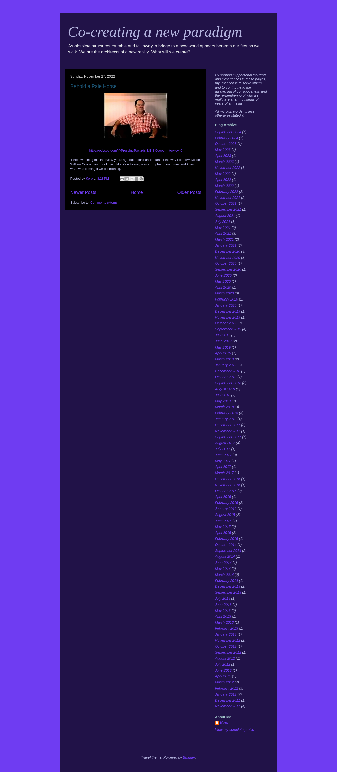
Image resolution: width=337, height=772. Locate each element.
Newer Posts (83, 192)
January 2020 (226, 305)
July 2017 (222, 449)
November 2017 (227, 431)
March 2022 (224, 186)
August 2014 (225, 556)
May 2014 (223, 569)
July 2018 (222, 395)
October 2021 (226, 203)
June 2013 (223, 605)
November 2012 (227, 640)
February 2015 (226, 539)
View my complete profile (234, 729)
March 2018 (224, 407)
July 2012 (222, 664)
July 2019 (222, 335)
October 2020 (226, 263)
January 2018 (226, 419)
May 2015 (223, 527)
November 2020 (227, 257)
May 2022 (223, 173)
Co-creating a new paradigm (155, 31)
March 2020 (224, 293)
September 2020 (228, 269)
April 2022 (223, 180)
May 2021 (223, 228)
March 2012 (224, 682)
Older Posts (189, 192)
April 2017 (223, 467)
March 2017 (224, 473)
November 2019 (227, 317)
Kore (224, 723)
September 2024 (228, 132)
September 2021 (228, 209)
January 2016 (226, 509)
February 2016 (226, 503)
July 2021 (222, 222)
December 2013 (227, 586)
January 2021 (226, 245)
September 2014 (228, 551)
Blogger (189, 757)
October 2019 (226, 323)
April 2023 (223, 156)
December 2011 (227, 700)
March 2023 (224, 162)
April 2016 (223, 497)
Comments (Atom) (103, 202)
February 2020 (226, 299)
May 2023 (223, 150)
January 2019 (226, 365)
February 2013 (226, 628)
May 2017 (223, 461)
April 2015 (223, 533)
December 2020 (227, 251)
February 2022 (226, 192)
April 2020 (223, 287)
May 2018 (223, 401)
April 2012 (223, 676)
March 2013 (224, 622)
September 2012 (228, 652)
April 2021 (223, 233)
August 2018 (225, 389)
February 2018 (226, 413)
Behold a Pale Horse (93, 86)
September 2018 (228, 383)
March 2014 (224, 575)
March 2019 (224, 359)
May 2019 (223, 347)
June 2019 (223, 341)
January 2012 (226, 694)
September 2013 (228, 592)
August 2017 (225, 443)
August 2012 (225, 658)
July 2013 (222, 598)
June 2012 (223, 670)
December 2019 (227, 311)
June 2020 (223, 275)
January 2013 (226, 634)
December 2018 (227, 371)
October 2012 (226, 646)
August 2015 (225, 515)
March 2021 (224, 239)
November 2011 (227, 706)
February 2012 (226, 688)
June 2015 (223, 521)
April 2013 (223, 616)
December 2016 (227, 479)
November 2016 (227, 485)
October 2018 (226, 377)
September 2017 (228, 437)
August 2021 (225, 215)
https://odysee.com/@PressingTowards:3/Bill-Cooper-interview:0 (135, 150)
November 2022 (227, 168)
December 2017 (227, 425)
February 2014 (226, 581)
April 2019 (223, 353)
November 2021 (227, 198)
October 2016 (226, 491)
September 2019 (228, 329)
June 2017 (223, 455)
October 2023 (226, 144)
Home (137, 192)
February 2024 (226, 138)
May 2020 (223, 281)
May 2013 (223, 611)
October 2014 (226, 545)
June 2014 (223, 563)
